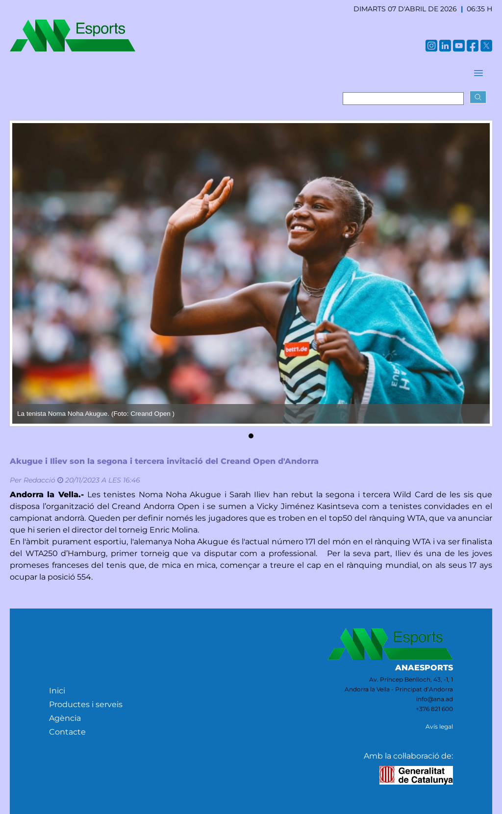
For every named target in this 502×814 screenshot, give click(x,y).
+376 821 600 (434, 708)
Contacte (67, 732)
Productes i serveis (86, 704)
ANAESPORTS (424, 667)
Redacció (39, 480)
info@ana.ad (434, 699)
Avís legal (439, 726)
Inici (57, 690)
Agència (65, 718)
